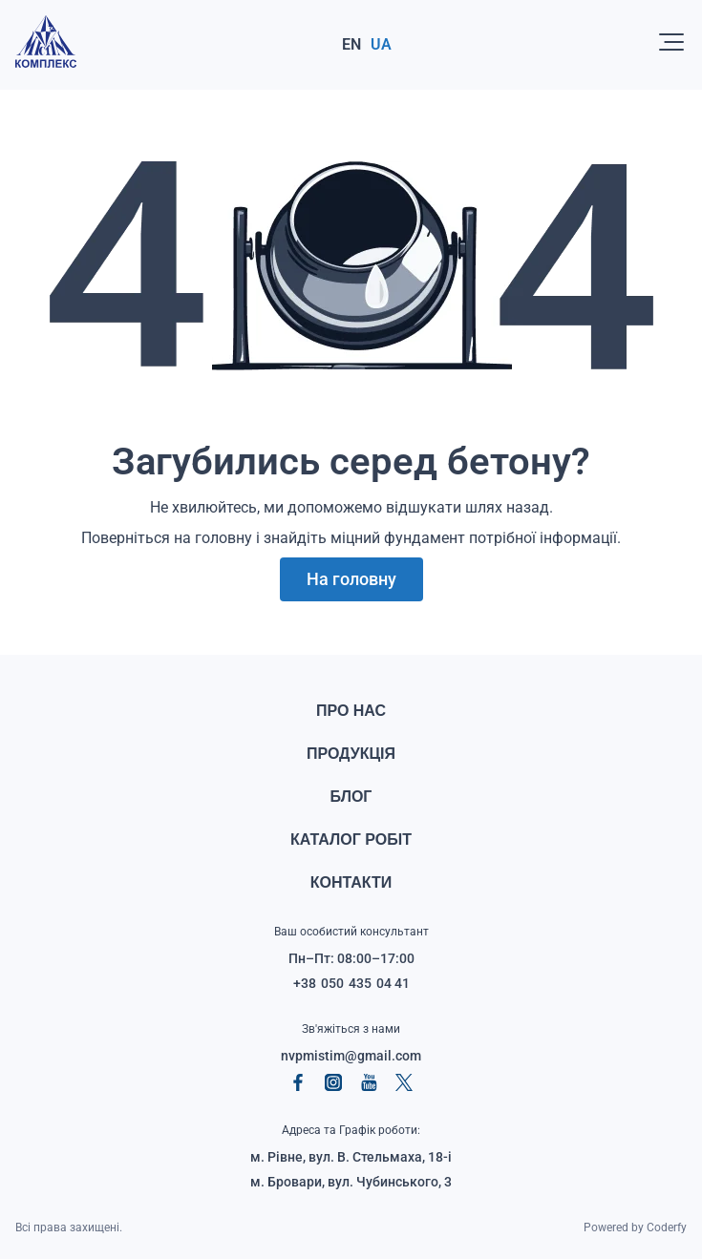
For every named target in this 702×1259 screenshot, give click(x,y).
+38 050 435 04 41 (351, 983)
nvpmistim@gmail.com (351, 1055)
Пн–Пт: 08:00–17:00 (351, 958)
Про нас (351, 711)
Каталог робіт (351, 839)
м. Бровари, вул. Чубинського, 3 (351, 1181)
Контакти (351, 882)
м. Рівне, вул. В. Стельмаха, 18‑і (351, 1157)
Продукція (351, 753)
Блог (351, 796)
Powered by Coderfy (635, 1227)
